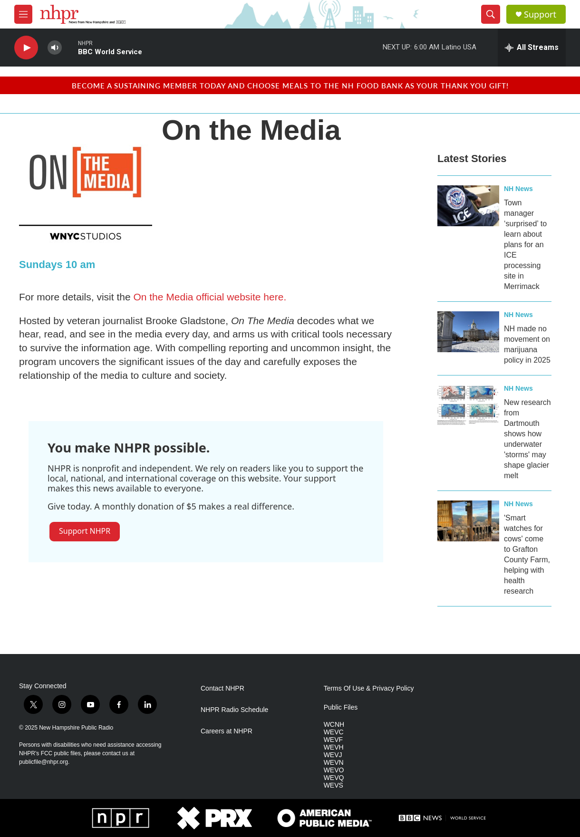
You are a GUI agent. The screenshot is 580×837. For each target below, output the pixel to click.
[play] (26, 47)
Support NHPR (84, 531)
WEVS (333, 785)
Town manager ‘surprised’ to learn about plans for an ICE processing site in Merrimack (525, 244)
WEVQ (334, 777)
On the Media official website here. (209, 296)
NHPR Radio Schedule (234, 709)
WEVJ (333, 755)
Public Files (341, 707)
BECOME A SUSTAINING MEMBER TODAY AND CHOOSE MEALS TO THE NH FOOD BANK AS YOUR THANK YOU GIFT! (290, 85)
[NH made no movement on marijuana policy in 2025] (468, 331)
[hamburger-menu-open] (23, 14)
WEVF (333, 739)
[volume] (55, 47)
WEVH (334, 747)
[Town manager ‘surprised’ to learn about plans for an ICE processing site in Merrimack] (468, 205)
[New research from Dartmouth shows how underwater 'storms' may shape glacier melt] (468, 405)
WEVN (334, 762)
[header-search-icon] (490, 14)
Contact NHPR (222, 688)
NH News (518, 188)
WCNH (334, 724)
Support (540, 14)
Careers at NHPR (226, 731)
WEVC (334, 732)
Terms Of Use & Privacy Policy (369, 688)
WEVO (334, 770)
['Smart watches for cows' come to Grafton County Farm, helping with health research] (468, 520)
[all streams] (532, 48)
